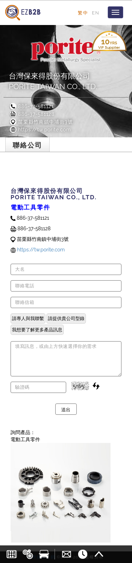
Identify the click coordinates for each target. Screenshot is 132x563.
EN (95, 12)
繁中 (83, 12)
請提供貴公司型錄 (66, 318)
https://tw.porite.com (40, 129)
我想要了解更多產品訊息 (37, 329)
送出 (66, 409)
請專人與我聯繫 (28, 318)
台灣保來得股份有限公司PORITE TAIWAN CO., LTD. (53, 81)
